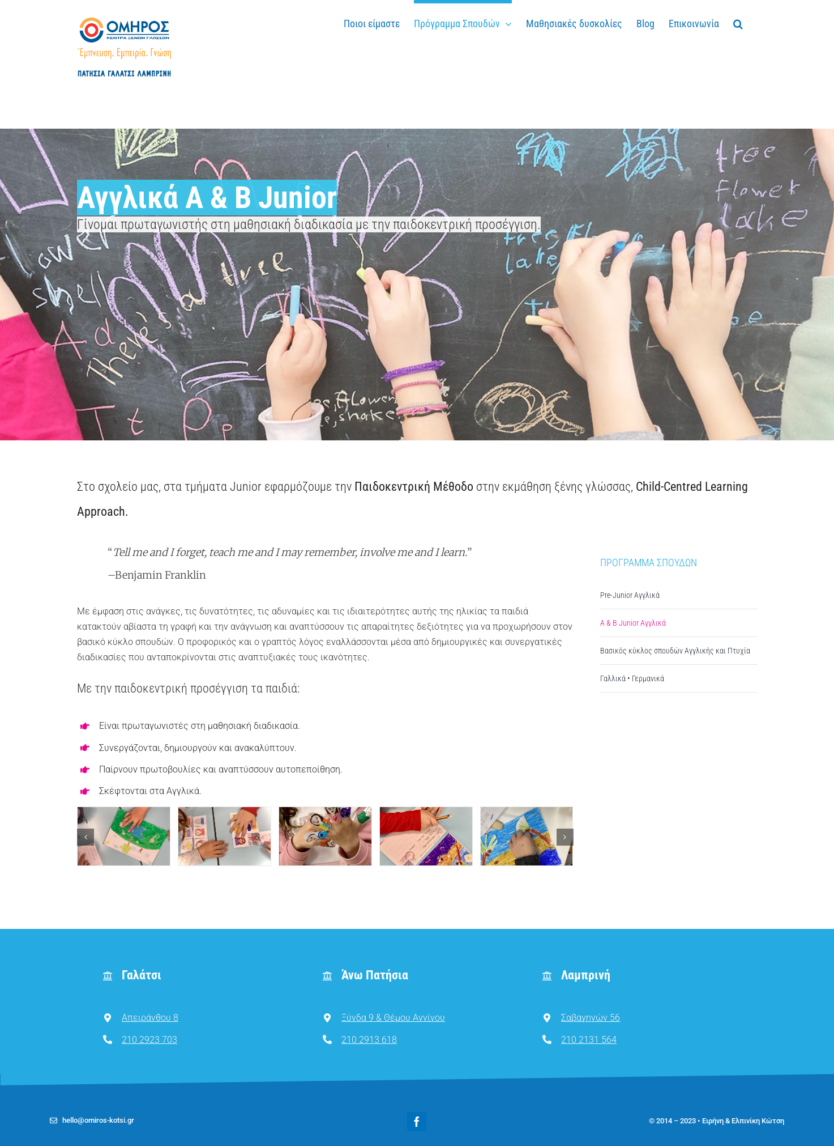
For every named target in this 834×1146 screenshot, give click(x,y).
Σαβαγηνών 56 (590, 1017)
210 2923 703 (149, 1039)
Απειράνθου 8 (150, 1017)
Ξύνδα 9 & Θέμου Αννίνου (393, 1017)
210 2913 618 (369, 1039)
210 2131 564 (589, 1039)
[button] (738, 22)
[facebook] (416, 1121)
